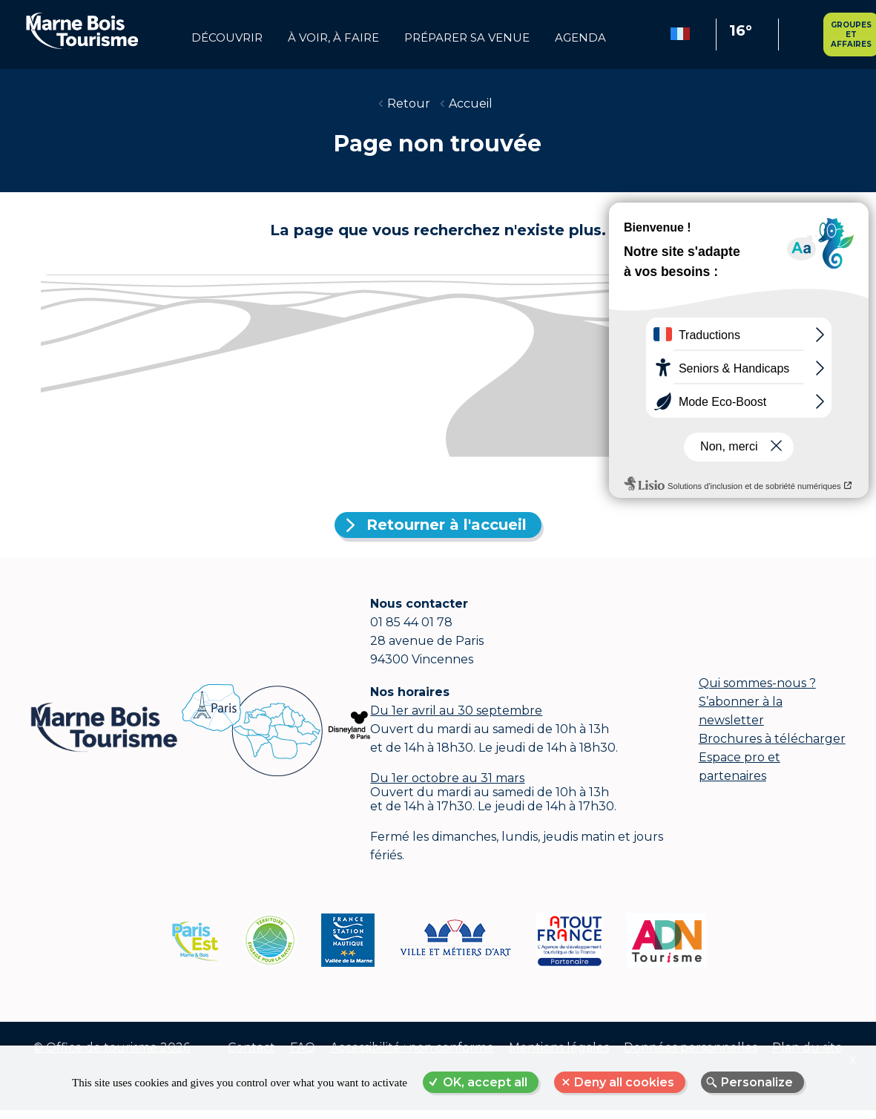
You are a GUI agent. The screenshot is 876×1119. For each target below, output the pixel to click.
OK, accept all (485, 1082)
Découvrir (227, 38)
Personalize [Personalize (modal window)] (757, 1082)
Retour (408, 103)
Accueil (471, 103)
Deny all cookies (624, 1082)
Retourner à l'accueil (446, 525)
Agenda (580, 38)
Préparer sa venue (467, 38)
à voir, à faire (333, 38)
